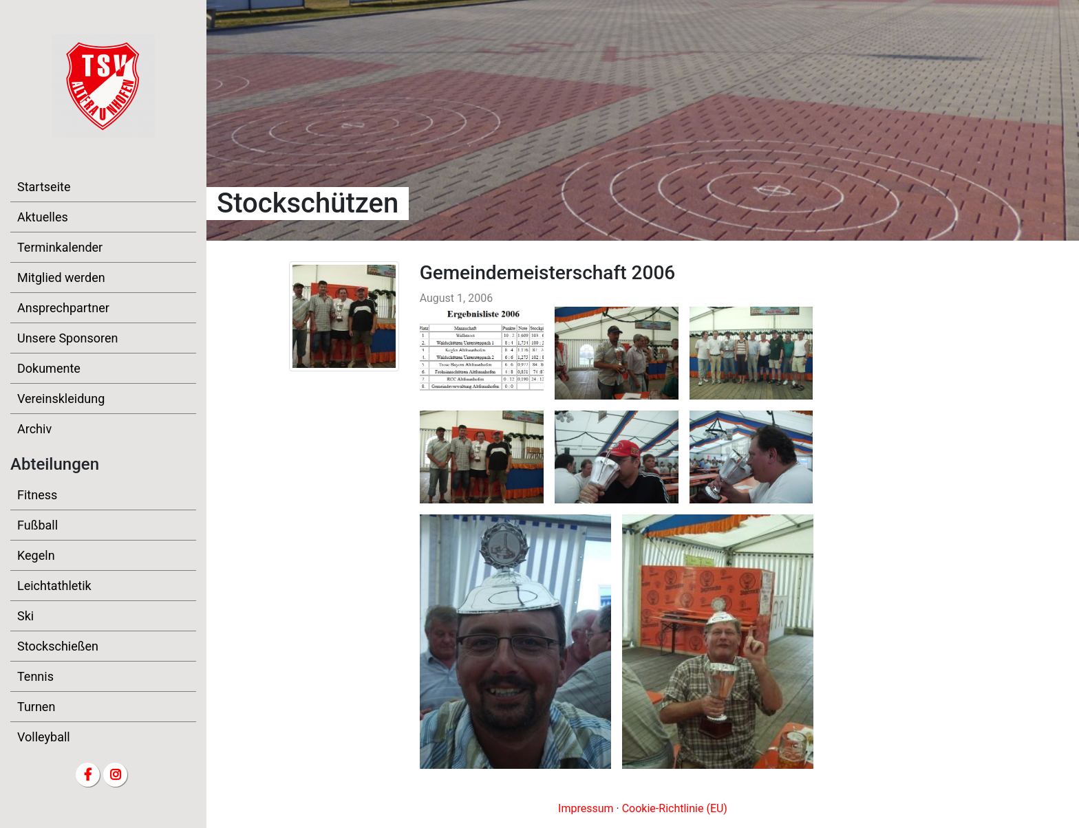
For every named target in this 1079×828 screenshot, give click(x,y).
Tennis (35, 676)
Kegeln (36, 555)
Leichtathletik (54, 585)
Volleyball (43, 737)
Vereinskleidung (61, 398)
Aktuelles (42, 217)
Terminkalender (60, 247)
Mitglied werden (61, 277)
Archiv (34, 429)
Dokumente (49, 368)
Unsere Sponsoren (67, 338)
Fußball (37, 525)
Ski (25, 616)
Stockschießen (57, 646)
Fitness (37, 495)
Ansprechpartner (63, 308)
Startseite (43, 186)
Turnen (36, 706)
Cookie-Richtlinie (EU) (674, 808)
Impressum (586, 808)
